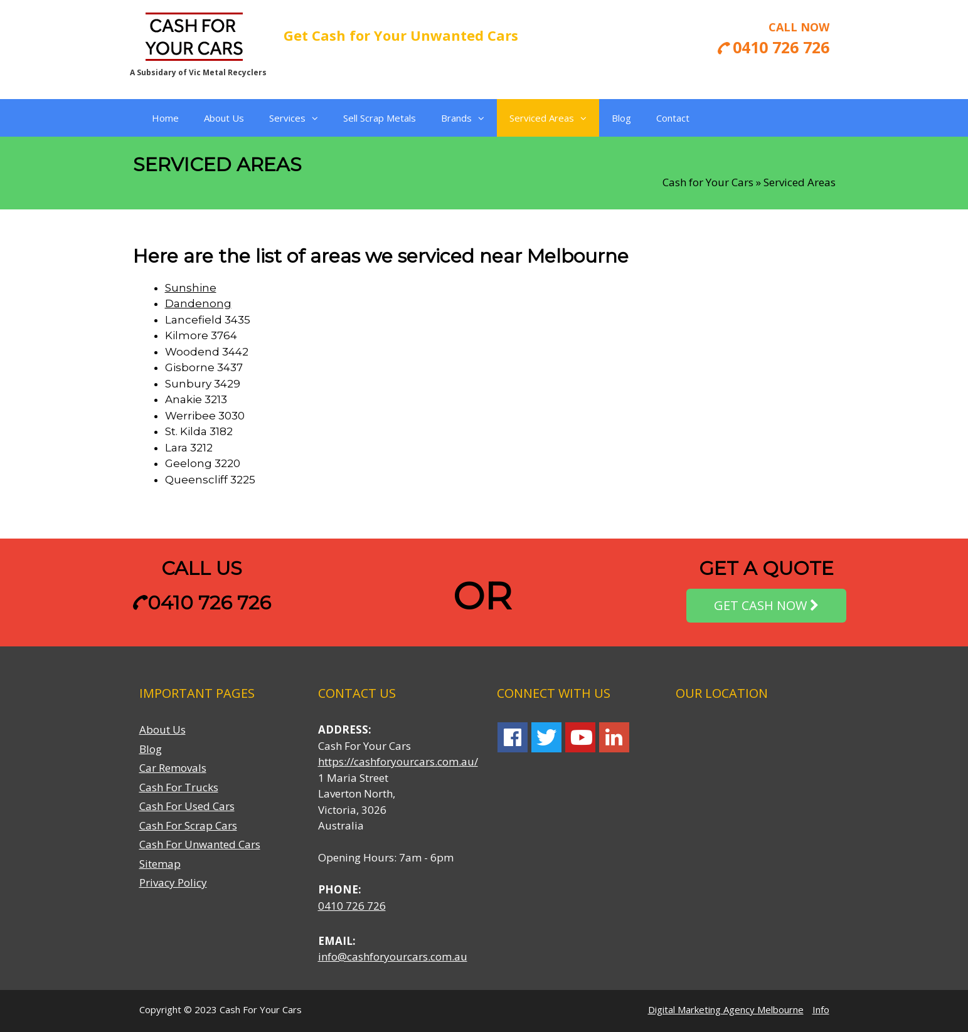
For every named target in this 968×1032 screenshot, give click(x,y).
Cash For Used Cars (187, 806)
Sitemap (160, 863)
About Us (224, 118)
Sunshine (190, 288)
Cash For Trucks (178, 787)
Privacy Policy (173, 882)
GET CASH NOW (766, 606)
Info (820, 1009)
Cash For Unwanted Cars (199, 844)
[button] (312, 118)
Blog (621, 118)
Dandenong (198, 303)
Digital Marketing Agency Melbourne (726, 1009)
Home (165, 118)
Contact (672, 118)
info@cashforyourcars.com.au (392, 956)
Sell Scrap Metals (379, 118)
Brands (462, 118)
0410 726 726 (201, 602)
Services (293, 118)
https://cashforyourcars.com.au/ (398, 761)
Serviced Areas (548, 118)
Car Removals (172, 768)
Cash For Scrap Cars (188, 825)
